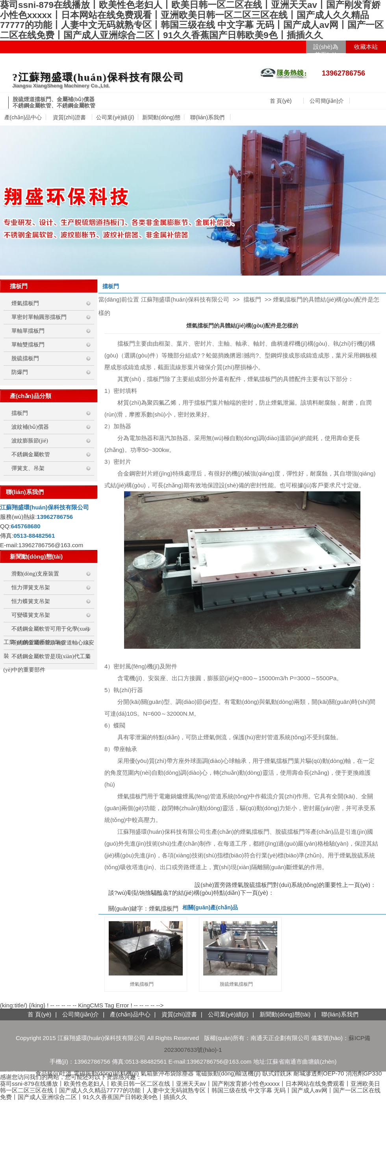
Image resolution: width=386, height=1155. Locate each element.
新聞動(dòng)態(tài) (285, 1014)
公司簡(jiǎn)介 (327, 101)
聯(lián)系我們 (207, 117)
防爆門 (19, 372)
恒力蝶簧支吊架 (30, 601)
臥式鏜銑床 (277, 1073)
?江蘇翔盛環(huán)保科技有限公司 (98, 77)
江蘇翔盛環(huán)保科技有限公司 (185, 299)
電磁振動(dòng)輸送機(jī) (228, 1073)
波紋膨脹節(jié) (29, 441)
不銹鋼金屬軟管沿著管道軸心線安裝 (49, 645)
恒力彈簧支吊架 (30, 587)
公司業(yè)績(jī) (115, 117)
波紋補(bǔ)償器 (30, 427)
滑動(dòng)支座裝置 (35, 574)
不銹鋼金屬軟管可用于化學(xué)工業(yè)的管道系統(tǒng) (46, 631)
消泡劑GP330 (364, 1073)
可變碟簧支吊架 (30, 615)
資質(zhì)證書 (69, 117)
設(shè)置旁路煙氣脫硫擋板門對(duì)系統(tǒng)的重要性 (268, 884)
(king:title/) (13, 1005)
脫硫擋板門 (25, 358)
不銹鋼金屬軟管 (30, 454)
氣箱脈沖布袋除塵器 (167, 1073)
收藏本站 (366, 46)
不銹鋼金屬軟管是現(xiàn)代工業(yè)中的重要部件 (47, 658)
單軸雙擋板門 (28, 345)
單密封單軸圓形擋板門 (39, 317)
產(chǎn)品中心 (23, 117)
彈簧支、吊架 (28, 468)
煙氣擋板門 (25, 303)
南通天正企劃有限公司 (280, 1038)
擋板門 (19, 413)
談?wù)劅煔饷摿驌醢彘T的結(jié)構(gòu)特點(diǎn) (174, 892)
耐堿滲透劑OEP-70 (318, 1073)
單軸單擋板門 (28, 331)
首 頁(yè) (281, 101)
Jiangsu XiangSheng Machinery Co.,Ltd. (61, 86)
